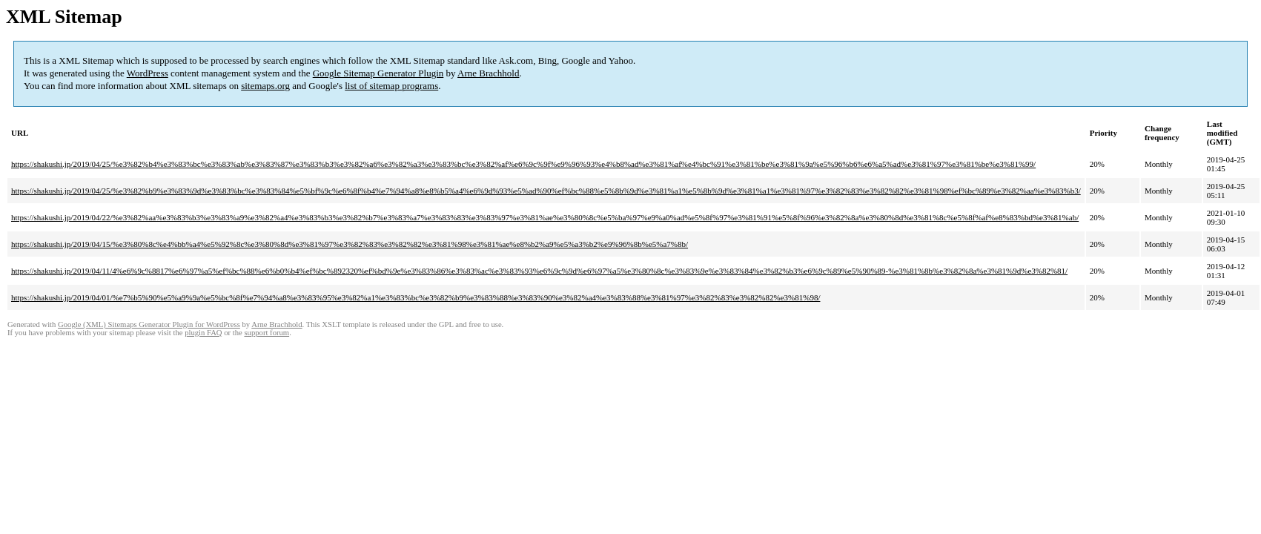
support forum (266, 333)
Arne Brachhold (488, 73)
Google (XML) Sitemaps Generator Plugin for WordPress (149, 324)
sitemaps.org (265, 85)
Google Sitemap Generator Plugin (378, 73)
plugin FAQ (203, 333)
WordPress (147, 73)
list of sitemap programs (391, 85)
